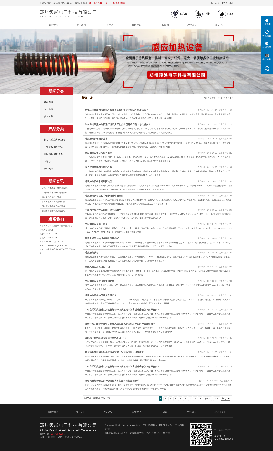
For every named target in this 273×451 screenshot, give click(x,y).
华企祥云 (167, 433)
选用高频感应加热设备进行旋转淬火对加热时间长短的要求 (114, 352)
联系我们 (219, 25)
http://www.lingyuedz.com (56, 245)
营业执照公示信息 (222, 430)
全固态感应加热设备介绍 (97, 267)
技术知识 (48, 116)
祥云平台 (145, 433)
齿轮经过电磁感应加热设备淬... (55, 188)
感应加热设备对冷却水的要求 (99, 281)
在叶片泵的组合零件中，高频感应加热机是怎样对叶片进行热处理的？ (120, 324)
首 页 (220, 98)
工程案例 (164, 25)
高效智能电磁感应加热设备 (53, 206)
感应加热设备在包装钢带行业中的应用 (104, 195)
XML (231, 3)
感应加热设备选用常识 (96, 224)
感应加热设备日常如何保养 (53, 201)
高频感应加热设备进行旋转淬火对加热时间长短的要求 (112, 380)
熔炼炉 (47, 161)
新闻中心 (136, 25)
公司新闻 (48, 102)
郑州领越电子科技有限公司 (61, 226)
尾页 (217, 398)
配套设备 (48, 168)
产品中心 (108, 25)
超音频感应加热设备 (55, 139)
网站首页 (53, 25)
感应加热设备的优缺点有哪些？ (101, 295)
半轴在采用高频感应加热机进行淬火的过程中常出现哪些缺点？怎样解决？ (122, 309)
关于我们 (81, 25)
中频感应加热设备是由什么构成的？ (103, 210)
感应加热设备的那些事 (51, 197)
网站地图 (215, 3)
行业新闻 (48, 109)
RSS (224, 3)
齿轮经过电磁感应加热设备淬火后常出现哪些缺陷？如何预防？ (116, 110)
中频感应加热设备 (53, 147)
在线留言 (191, 25)
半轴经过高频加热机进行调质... (55, 192)
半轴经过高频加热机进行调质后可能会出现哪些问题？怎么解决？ (117, 124)
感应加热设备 (91, 252)
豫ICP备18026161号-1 (116, 433)
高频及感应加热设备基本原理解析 (102, 238)
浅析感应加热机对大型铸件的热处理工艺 (105, 338)
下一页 (207, 398)
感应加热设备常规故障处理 (53, 211)
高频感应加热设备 (53, 154)
